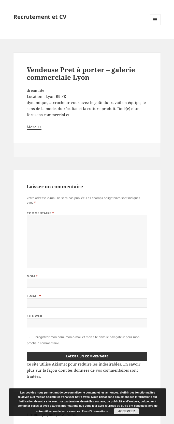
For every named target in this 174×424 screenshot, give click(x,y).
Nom (32, 276)
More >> (34, 126)
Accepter (126, 411)
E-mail (34, 296)
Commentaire (40, 213)
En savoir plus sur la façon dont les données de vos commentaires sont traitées (83, 370)
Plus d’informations (95, 411)
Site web (34, 316)
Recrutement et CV (39, 16)
